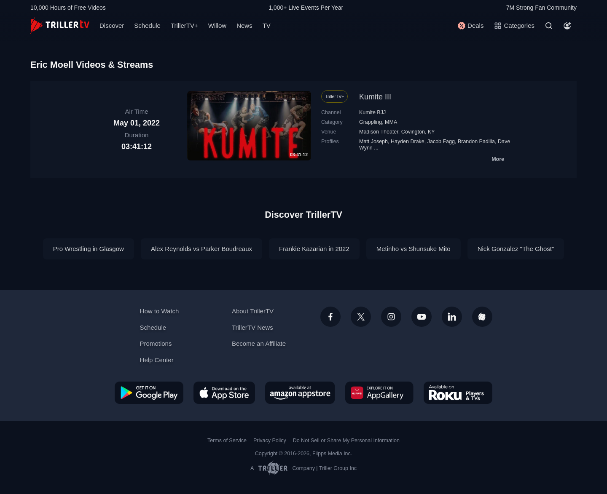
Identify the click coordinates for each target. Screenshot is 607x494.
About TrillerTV (253, 311)
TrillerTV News (252, 327)
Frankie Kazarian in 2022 (314, 248)
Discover (111, 25)
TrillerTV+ (184, 25)
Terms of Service (227, 440)
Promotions (156, 343)
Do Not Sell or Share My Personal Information (346, 440)
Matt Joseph (373, 141)
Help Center (157, 359)
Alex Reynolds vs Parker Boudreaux (201, 248)
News (244, 25)
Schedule (147, 25)
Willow (217, 25)
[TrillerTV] (59, 25)
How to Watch (159, 311)
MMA (391, 122)
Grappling (370, 122)
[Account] (567, 25)
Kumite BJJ (372, 112)
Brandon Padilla (476, 141)
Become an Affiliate (259, 343)
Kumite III (375, 97)
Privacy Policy (269, 440)
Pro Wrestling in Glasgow (88, 248)
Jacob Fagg (441, 141)
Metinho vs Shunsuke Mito (413, 248)
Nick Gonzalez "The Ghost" (516, 248)
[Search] (549, 25)
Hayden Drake (407, 141)
